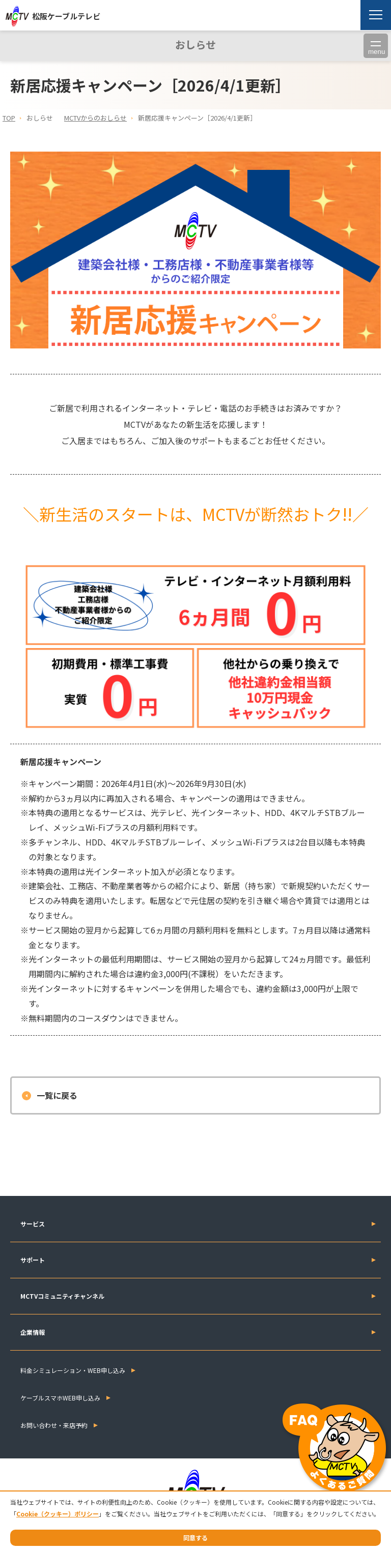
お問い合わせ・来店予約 (54, 1425)
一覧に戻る (57, 1095)
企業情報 (32, 1332)
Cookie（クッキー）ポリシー (57, 1513)
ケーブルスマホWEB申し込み (60, 1397)
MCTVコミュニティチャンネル (62, 1296)
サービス (32, 1223)
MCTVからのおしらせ (95, 118)
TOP (9, 118)
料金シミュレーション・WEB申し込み (72, 1370)
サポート (32, 1259)
